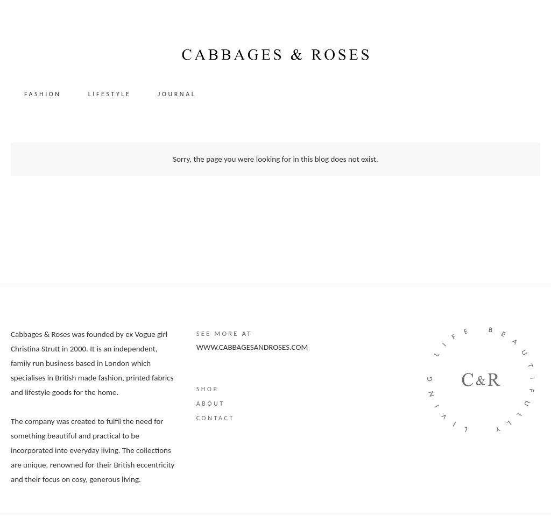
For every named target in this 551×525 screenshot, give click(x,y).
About (210, 403)
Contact (215, 418)
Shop (207, 389)
